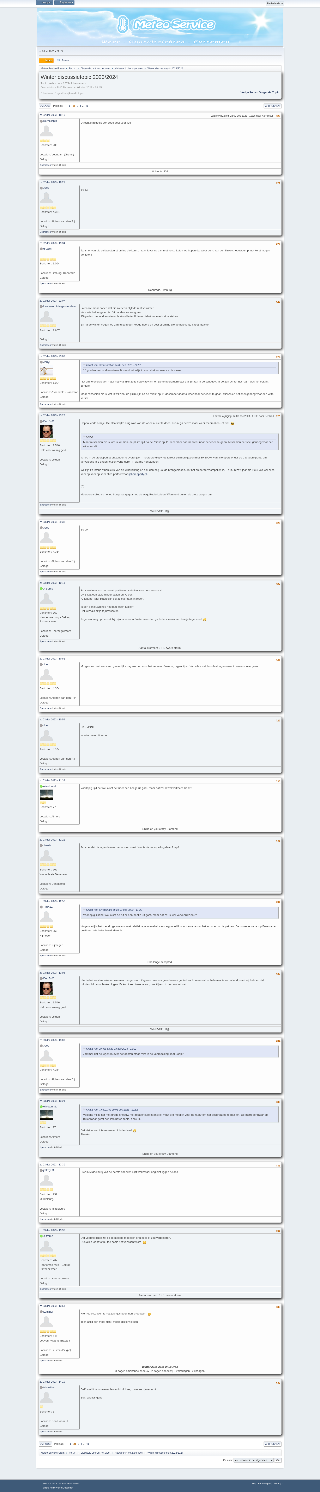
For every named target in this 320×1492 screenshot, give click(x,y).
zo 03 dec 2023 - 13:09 (52, 1040)
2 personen (45, 165)
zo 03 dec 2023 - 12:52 (52, 901)
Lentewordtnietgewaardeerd (60, 306)
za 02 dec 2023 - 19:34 (52, 243)
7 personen (45, 283)
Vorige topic (249, 92)
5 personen (45, 571)
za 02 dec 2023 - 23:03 (52, 356)
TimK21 (48, 906)
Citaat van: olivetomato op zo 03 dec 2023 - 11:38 (114, 909)
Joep (46, 187)
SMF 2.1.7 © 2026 (52, 1483)
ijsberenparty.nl (137, 474)
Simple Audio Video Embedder (58, 1487)
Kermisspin (50, 120)
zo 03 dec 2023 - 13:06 (52, 972)
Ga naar (227, 1460)
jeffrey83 (48, 1170)
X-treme (48, 588)
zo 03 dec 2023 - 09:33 (52, 522)
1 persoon (45, 1147)
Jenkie (47, 845)
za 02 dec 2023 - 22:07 (52, 300)
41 (86, 105)
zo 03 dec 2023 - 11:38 (52, 780)
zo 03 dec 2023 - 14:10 (52, 1381)
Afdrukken (272, 106)
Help (254, 1483)
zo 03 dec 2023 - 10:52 (52, 658)
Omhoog (45, 1444)
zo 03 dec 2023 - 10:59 (52, 719)
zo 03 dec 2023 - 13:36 (52, 1230)
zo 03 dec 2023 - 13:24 (52, 1101)
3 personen (45, 404)
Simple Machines (70, 1483)
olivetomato (50, 786)
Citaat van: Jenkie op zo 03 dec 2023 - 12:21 (111, 1048)
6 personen (45, 232)
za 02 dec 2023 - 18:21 (52, 182)
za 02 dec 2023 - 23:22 (52, 415)
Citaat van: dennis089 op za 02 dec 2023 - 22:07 (113, 365)
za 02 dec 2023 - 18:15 (52, 115)
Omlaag (45, 106)
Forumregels (264, 1483)
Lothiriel (48, 1311)
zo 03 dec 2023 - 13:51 (52, 1306)
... (83, 105)
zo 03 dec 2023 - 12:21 (52, 839)
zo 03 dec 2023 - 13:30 (52, 1164)
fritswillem (49, 1387)
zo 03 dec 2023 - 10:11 (52, 582)
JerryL (47, 362)
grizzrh (47, 248)
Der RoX (48, 421)
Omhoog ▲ (278, 1483)
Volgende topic (269, 92)
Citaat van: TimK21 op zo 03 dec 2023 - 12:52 (112, 1109)
